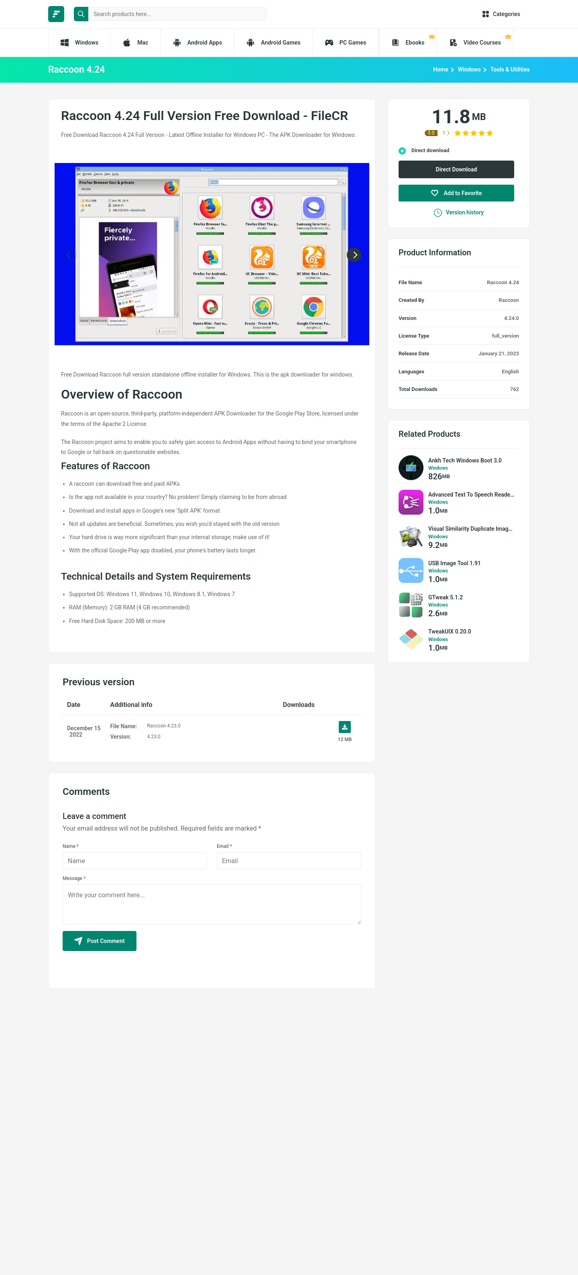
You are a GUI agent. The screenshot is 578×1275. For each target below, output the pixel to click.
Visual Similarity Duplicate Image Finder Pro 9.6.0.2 (471, 528)
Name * (71, 846)
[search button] (81, 14)
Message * (74, 878)
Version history (459, 213)
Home (440, 69)
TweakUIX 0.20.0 (449, 631)
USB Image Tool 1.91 (454, 563)
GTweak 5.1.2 (445, 597)
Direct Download (456, 169)
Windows (469, 69)
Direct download (430, 150)
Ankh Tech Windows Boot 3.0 (465, 460)
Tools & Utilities (510, 69)
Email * (224, 846)
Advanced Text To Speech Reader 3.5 (471, 494)
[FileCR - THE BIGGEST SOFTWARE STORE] (56, 14)
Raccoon (509, 300)
